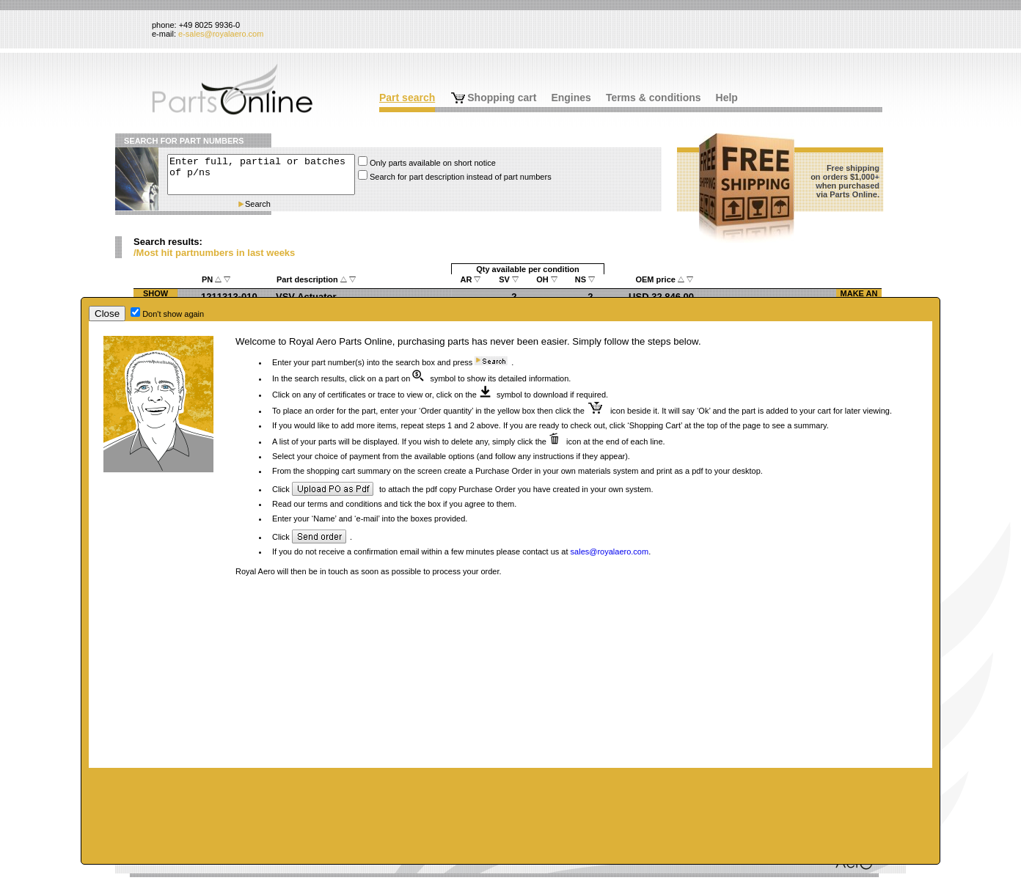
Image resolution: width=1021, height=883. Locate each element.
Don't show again (173, 313)
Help (727, 97)
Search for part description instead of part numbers (461, 176)
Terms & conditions (653, 97)
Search (258, 203)
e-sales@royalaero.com (220, 33)
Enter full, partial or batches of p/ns (261, 174)
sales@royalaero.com (610, 551)
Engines (570, 97)
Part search (407, 97)
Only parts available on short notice (433, 162)
